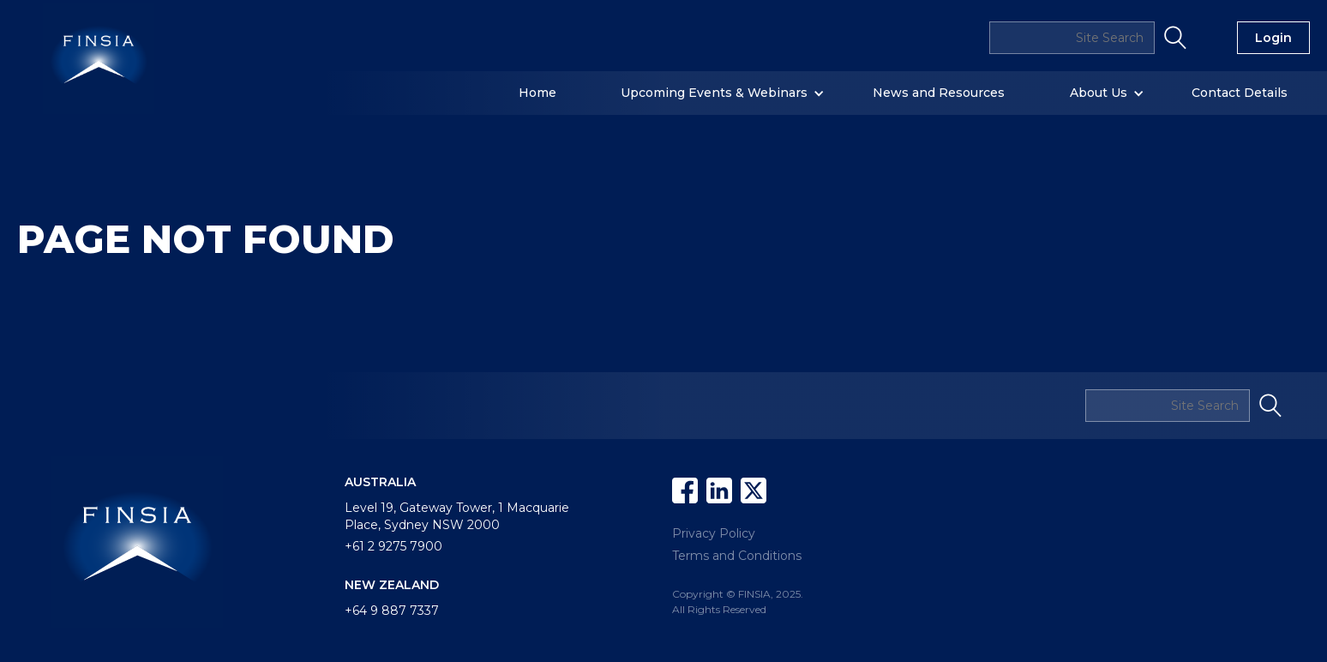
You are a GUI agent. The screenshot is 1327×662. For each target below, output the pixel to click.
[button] (546, 93)
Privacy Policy (713, 533)
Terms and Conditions (737, 555)
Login (1273, 37)
